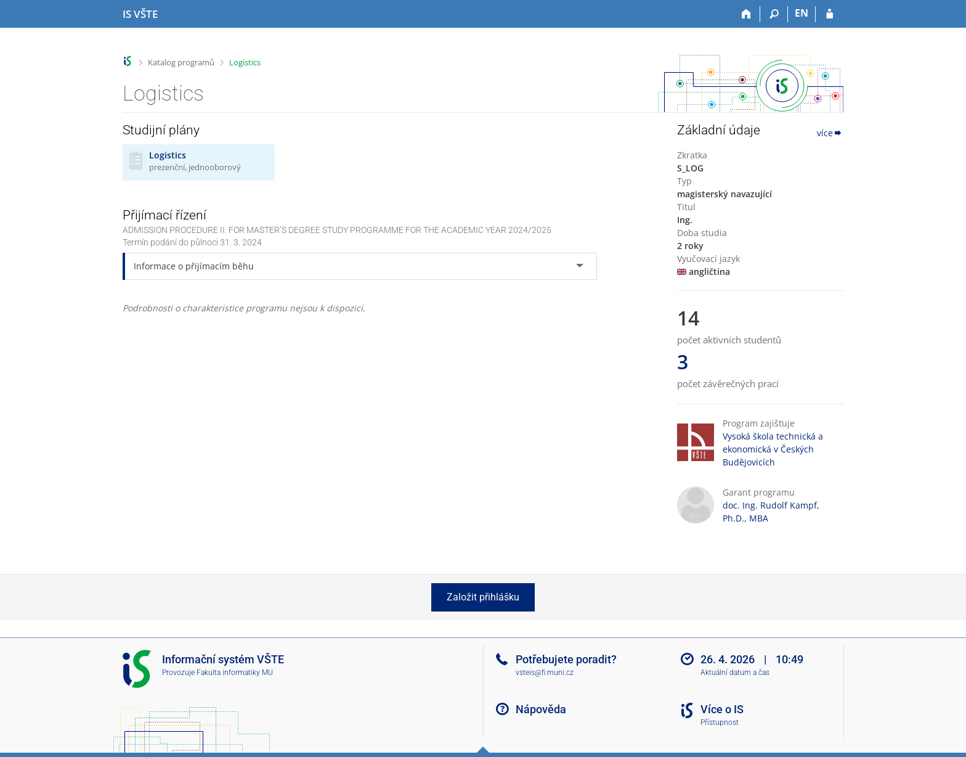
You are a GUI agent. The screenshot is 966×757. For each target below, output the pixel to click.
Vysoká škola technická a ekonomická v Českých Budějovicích (773, 449)
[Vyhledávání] (774, 14)
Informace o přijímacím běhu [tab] (194, 266)
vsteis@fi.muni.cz (545, 672)
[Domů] (746, 14)
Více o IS (722, 709)
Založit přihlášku (483, 597)
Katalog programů (181, 62)
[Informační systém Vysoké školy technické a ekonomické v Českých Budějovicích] (140, 14)
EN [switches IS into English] (801, 13)
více (830, 133)
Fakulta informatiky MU (235, 672)
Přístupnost (719, 722)
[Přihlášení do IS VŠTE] (829, 14)
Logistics (245, 62)
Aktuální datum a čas (734, 672)
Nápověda (541, 709)
